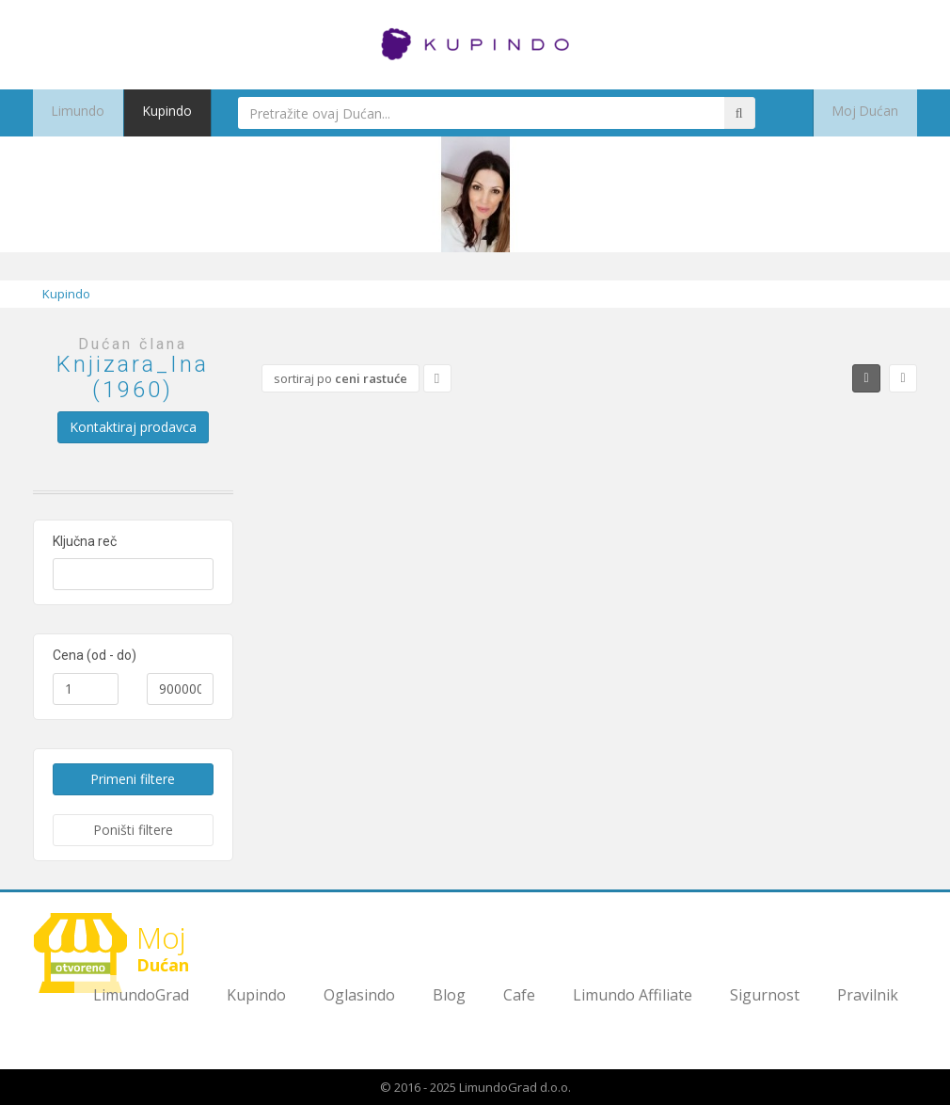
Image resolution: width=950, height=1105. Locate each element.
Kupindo (149, 112)
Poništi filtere (133, 830)
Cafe (519, 995)
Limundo (71, 112)
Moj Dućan (873, 112)
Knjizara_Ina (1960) (132, 376)
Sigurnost (765, 995)
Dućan (117, 952)
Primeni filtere (132, 779)
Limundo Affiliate (632, 995)
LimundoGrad (141, 995)
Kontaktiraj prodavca (133, 427)
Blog (449, 995)
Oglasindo (359, 995)
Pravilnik (867, 995)
